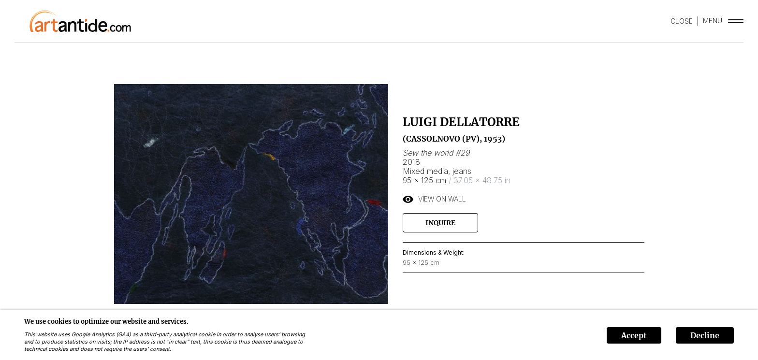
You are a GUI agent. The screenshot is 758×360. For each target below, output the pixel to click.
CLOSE (682, 21)
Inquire (440, 222)
